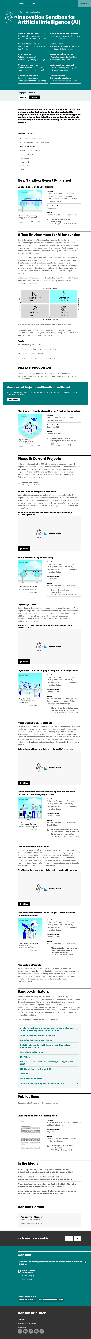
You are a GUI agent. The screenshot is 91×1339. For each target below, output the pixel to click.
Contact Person (26, 166)
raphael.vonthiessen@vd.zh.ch (32, 1223)
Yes (69, 1238)
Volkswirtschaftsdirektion (51, 1300)
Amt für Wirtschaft (27, 1300)
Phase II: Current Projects (30, 150)
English (35, 97)
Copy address (27, 1279)
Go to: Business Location (30, 12)
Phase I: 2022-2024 (27, 147)
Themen (21, 3)
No (77, 1238)
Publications (24, 158)
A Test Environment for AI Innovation (34, 143)
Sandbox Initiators (27, 154)
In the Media (25, 162)
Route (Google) (28, 1276)
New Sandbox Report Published (32, 139)
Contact (23, 170)
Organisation (32, 3)
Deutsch (23, 97)
